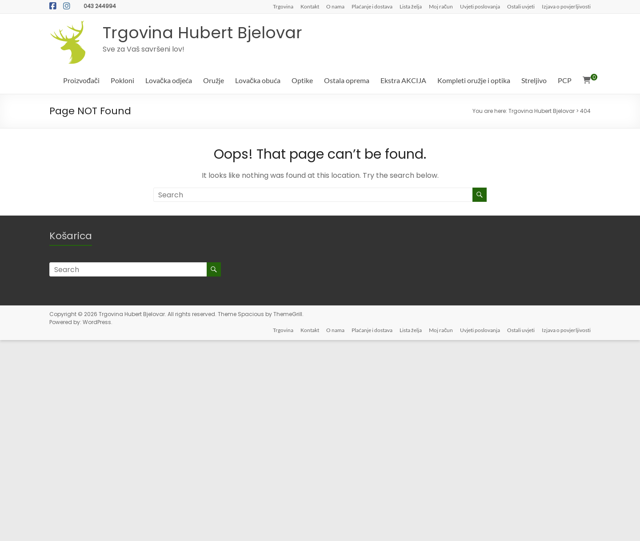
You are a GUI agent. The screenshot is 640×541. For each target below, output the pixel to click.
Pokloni (122, 80)
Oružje (213, 80)
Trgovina (283, 6)
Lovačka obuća (257, 80)
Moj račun (441, 6)
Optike (302, 80)
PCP (565, 80)
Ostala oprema (346, 80)
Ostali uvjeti (521, 6)
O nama (335, 6)
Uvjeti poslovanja (480, 6)
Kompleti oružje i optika (473, 80)
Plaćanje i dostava (372, 6)
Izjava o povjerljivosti (566, 6)
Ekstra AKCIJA (403, 80)
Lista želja (411, 6)
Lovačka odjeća (168, 80)
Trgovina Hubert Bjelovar (202, 32)
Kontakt (309, 6)
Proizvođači (81, 80)
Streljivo (534, 80)
